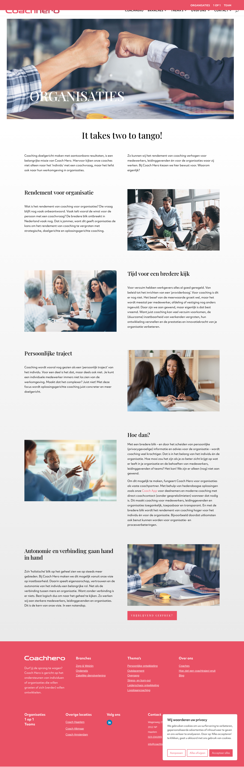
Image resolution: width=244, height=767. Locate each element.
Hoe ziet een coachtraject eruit (197, 671)
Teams (29, 724)
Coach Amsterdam (77, 735)
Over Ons (199, 10)
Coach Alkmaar (75, 729)
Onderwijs (82, 671)
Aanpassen (176, 753)
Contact (221, 10)
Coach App (149, 491)
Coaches (184, 666)
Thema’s (177, 10)
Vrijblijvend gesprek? (152, 615)
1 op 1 (217, 5)
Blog (181, 676)
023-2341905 (155, 737)
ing (91, 676)
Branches (155, 10)
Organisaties (200, 5)
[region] (200, 737)
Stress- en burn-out (139, 681)
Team (227, 5)
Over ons (186, 658)
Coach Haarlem (75, 722)
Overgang (133, 676)
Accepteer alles (221, 753)
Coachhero (134, 10)
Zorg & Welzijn (85, 666)
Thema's (134, 658)
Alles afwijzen (197, 753)
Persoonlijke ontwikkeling (142, 666)
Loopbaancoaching (138, 690)
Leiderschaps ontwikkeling (143, 685)
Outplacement (135, 671)
